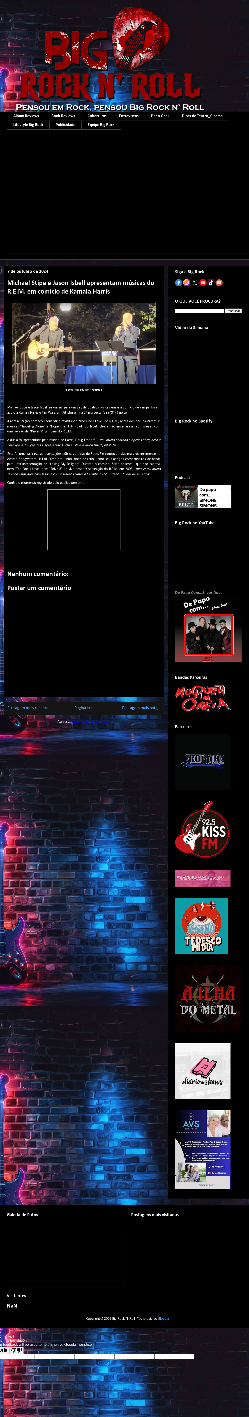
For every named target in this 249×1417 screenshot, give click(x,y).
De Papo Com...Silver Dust (198, 593)
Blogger (163, 1319)
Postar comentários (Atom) (90, 722)
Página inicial (85, 708)
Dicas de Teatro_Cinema (202, 116)
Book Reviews (63, 116)
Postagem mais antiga (141, 708)
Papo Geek (160, 116)
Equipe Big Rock (101, 125)
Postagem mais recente (27, 708)
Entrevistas (129, 116)
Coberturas (97, 116)
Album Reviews (26, 116)
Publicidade (65, 125)
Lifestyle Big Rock (28, 125)
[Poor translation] (16, 1350)
